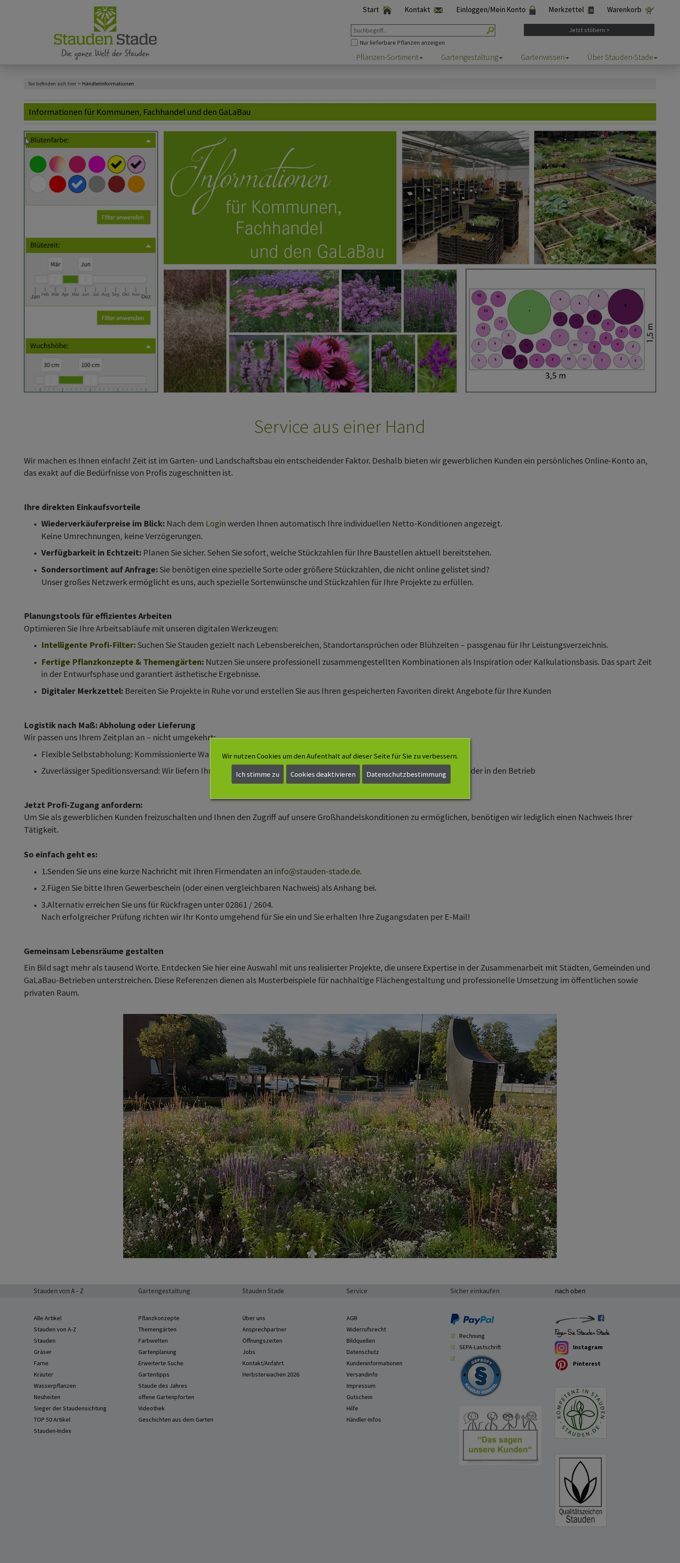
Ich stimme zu (257, 774)
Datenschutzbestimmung (406, 774)
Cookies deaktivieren (323, 774)
